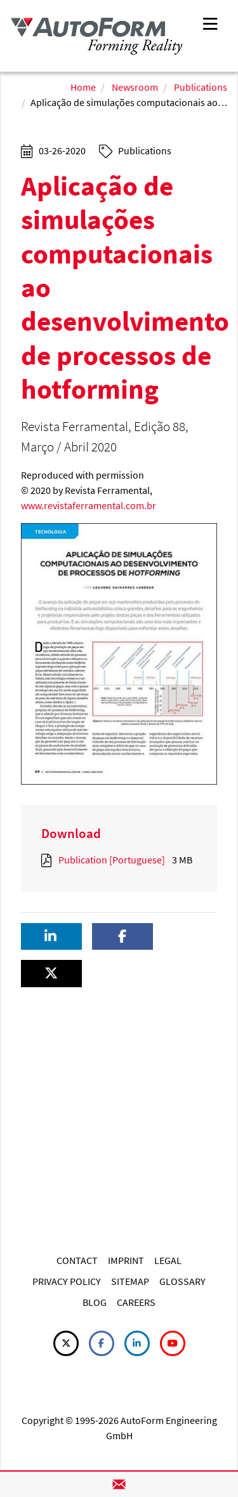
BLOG (95, 1302)
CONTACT (77, 1260)
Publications (200, 87)
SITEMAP (130, 1281)
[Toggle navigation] (210, 22)
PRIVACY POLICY (66, 1281)
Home (83, 87)
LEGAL (168, 1260)
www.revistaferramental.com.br (88, 505)
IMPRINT (126, 1260)
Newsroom (135, 87)
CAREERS (136, 1302)
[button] (51, 936)
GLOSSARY (182, 1281)
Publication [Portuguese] (111, 859)
